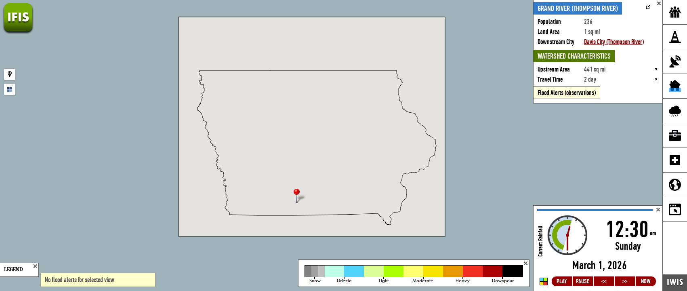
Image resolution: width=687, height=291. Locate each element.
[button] (300, 197)
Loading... (598, 248)
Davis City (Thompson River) (614, 42)
